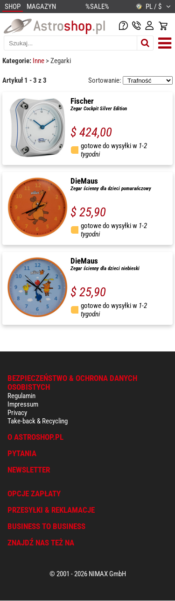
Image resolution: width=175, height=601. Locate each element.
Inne (39, 61)
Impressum (22, 404)
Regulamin (21, 396)
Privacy (17, 412)
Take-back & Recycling (37, 421)
